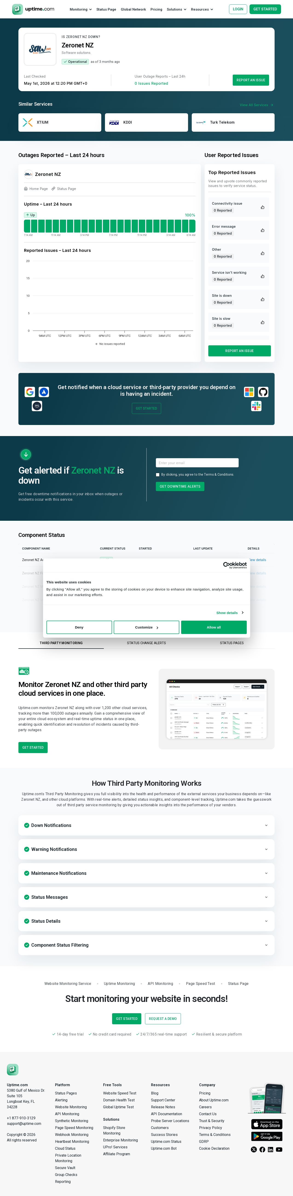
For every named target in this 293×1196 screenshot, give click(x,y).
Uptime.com (17, 1085)
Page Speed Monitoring (74, 1128)
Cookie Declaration (214, 1148)
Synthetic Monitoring (71, 1121)
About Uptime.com (214, 1100)
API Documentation (166, 1114)
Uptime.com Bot (164, 1148)
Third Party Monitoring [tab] (61, 643)
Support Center (163, 1100)
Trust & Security (211, 1121)
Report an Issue (251, 80)
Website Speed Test (119, 1093)
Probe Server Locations (170, 1121)
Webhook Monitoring (71, 1134)
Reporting (63, 1181)
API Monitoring (67, 1114)
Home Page (36, 189)
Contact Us (208, 1114)
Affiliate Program (116, 1154)
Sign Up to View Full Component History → (146, 613)
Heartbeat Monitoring (72, 1141)
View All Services (257, 105)
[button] (146, 825)
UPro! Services (115, 1147)
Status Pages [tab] (232, 643)
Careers (205, 1107)
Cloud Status (65, 1148)
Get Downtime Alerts (180, 486)
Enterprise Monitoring (120, 1140)
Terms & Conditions (218, 474)
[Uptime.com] (12, 1069)
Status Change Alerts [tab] (146, 643)
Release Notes (163, 1107)
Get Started (146, 408)
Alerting (61, 1100)
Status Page (64, 189)
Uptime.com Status (166, 1141)
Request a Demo (163, 1019)
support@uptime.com (24, 1123)
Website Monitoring (71, 1107)
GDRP (204, 1141)
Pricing (204, 1093)
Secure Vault (65, 1168)
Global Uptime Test (118, 1107)
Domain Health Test (119, 1100)
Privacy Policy (210, 1128)
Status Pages (66, 1093)
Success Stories (164, 1134)
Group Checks (66, 1175)
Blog (154, 1093)
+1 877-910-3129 (21, 1118)
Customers (160, 1128)
